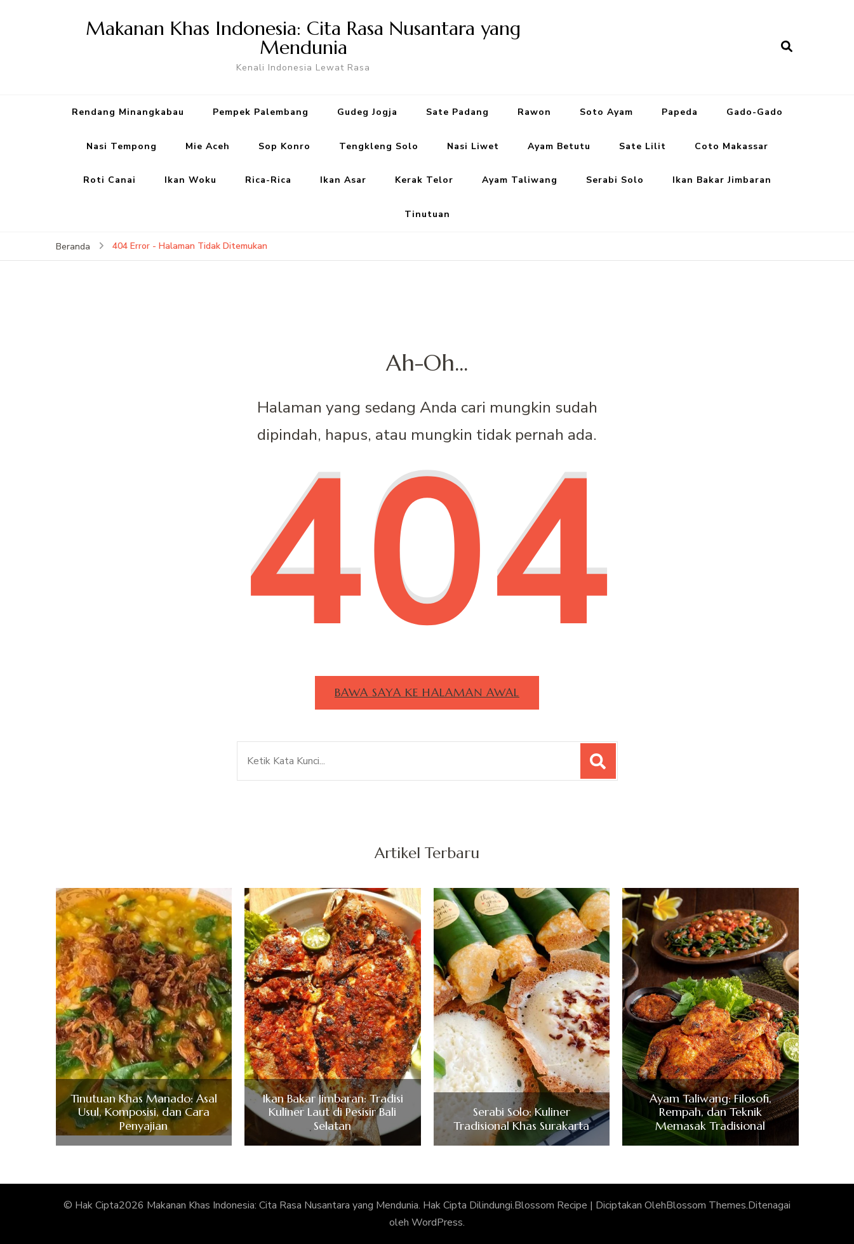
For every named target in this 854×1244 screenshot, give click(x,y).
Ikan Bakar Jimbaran (721, 180)
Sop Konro (284, 146)
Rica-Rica (268, 180)
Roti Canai (109, 180)
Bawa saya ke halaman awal (427, 692)
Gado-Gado (754, 112)
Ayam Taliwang (519, 180)
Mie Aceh (207, 146)
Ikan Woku (190, 180)
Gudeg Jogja (367, 112)
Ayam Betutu (559, 146)
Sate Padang (457, 112)
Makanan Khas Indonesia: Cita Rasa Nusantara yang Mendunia (303, 38)
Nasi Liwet (473, 146)
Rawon (534, 112)
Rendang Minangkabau (128, 112)
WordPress (437, 1222)
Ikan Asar (343, 180)
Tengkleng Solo (378, 146)
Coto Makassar (731, 146)
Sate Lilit (642, 146)
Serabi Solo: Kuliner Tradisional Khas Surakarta (521, 1118)
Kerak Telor (424, 180)
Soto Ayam (606, 112)
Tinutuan (427, 214)
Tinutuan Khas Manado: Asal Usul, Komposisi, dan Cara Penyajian (143, 1112)
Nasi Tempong (121, 146)
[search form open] (787, 47)
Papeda (680, 112)
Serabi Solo (615, 180)
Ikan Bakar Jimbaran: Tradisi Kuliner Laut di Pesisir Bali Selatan (332, 1112)
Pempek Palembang (261, 112)
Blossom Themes (706, 1205)
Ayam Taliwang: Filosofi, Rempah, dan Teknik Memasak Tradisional (710, 1112)
